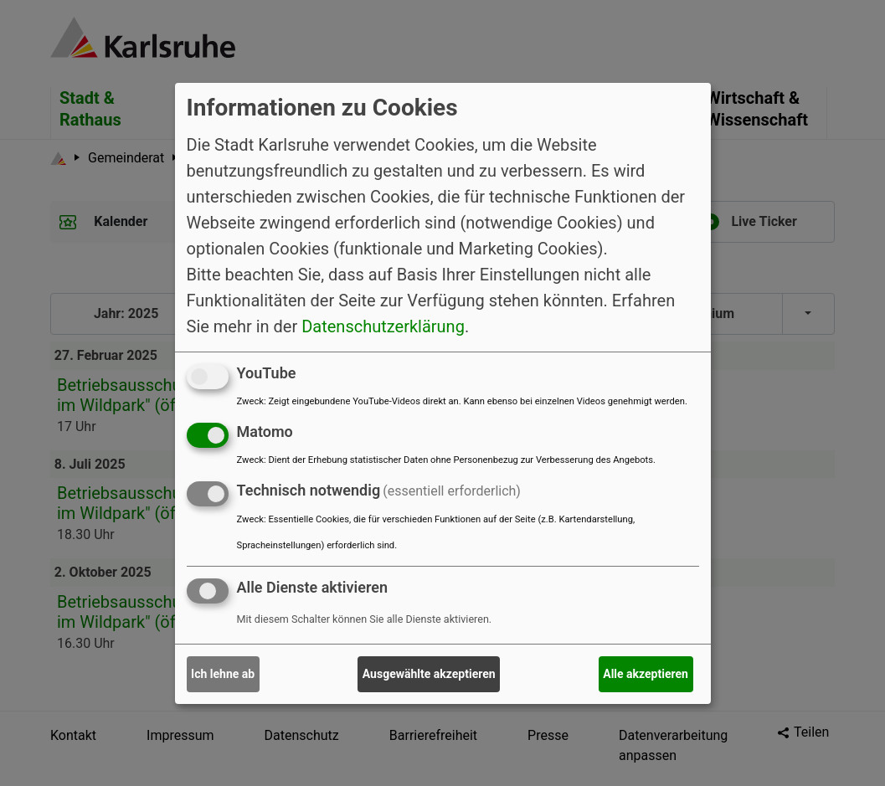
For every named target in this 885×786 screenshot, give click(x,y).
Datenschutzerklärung (383, 326)
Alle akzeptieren (645, 674)
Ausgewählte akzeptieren (429, 674)
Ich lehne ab (223, 674)
